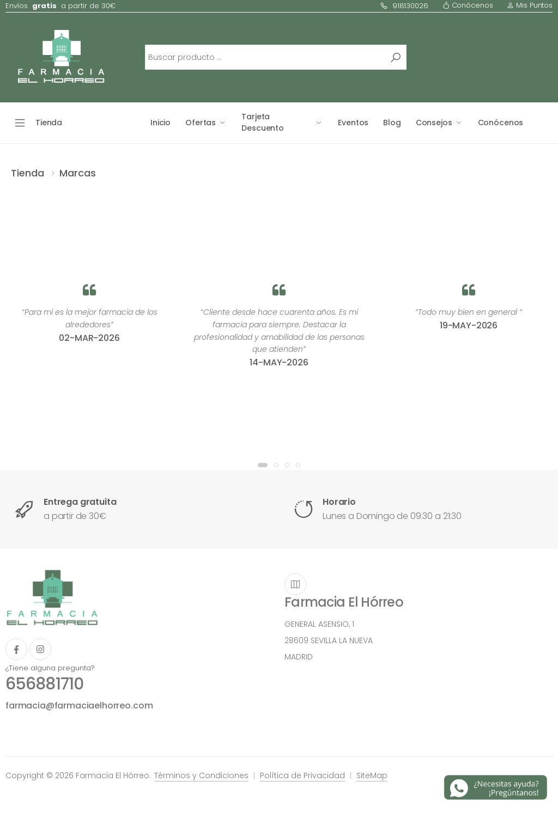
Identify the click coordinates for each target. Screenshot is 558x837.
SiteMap (371, 775)
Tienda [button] (48, 122)
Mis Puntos (530, 5)
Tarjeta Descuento (262, 122)
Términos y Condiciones (201, 775)
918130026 (404, 6)
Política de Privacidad (302, 775)
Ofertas (200, 122)
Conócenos (467, 5)
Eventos (353, 122)
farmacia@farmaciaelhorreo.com (79, 705)
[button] (262, 465)
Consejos (434, 122)
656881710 (44, 684)
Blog (392, 122)
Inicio (160, 122)
